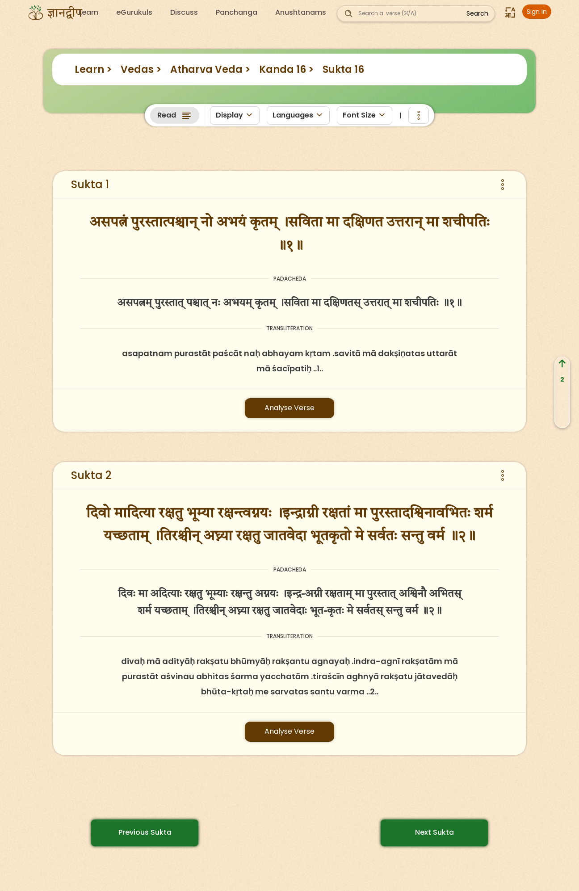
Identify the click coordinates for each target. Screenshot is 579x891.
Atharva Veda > (210, 69)
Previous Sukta (145, 832)
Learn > (93, 69)
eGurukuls (134, 12)
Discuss (184, 12)
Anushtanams (300, 12)
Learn (88, 12)
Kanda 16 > (286, 69)
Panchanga (236, 12)
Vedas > (141, 69)
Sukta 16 (343, 69)
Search (477, 13)
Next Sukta (434, 832)
